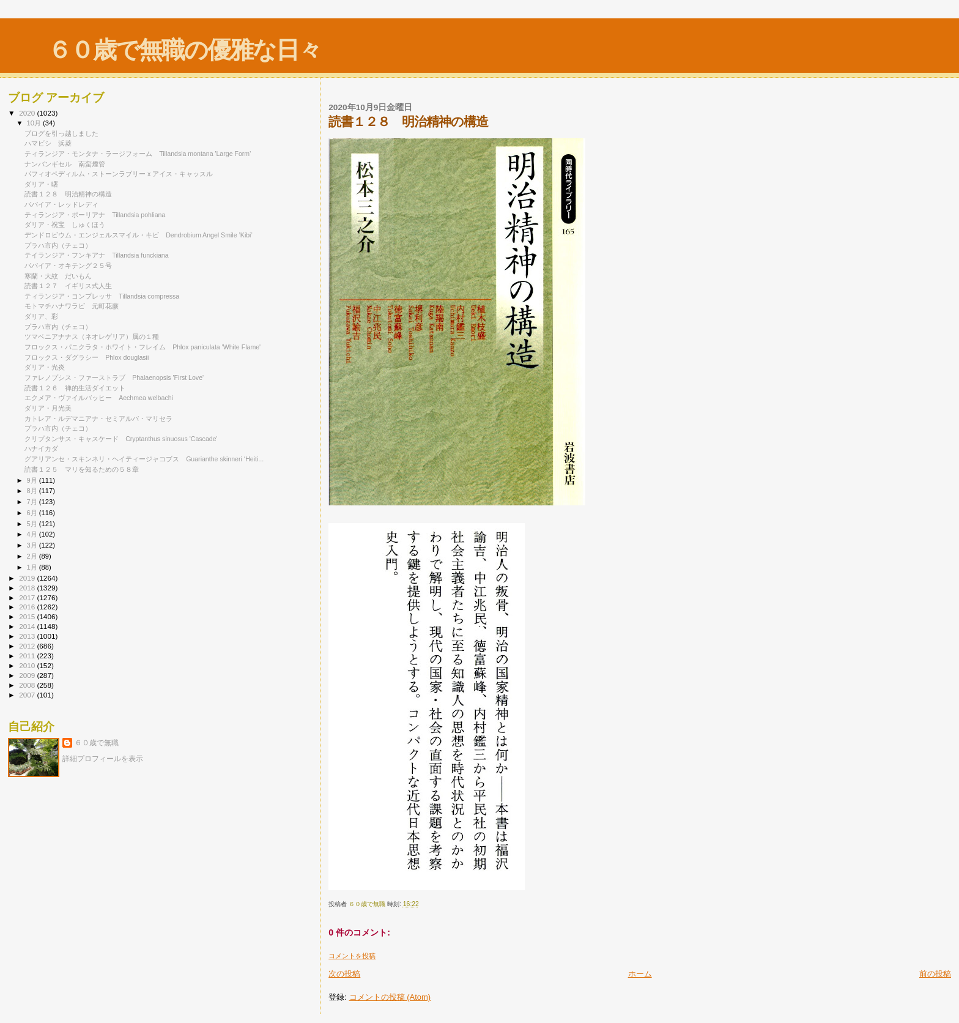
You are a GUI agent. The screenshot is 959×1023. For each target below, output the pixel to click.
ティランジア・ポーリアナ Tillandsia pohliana (94, 214)
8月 (33, 490)
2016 (28, 607)
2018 (28, 588)
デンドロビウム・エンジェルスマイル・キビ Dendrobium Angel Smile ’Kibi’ (138, 235)
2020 (28, 113)
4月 (33, 534)
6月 (33, 512)
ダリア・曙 (41, 184)
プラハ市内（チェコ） (58, 245)
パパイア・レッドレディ (61, 204)
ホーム (640, 973)
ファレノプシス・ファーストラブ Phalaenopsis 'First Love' (114, 377)
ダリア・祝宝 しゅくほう (64, 224)
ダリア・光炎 (48, 367)
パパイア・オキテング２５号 (68, 265)
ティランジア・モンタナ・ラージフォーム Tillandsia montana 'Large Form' (137, 153)
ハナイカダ (41, 448)
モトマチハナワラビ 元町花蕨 (71, 306)
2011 (28, 656)
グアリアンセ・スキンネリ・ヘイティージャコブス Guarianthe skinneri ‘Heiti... (144, 459)
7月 (33, 501)
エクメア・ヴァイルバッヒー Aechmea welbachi (98, 397)
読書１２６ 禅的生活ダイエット (74, 388)
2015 (28, 616)
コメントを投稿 (352, 955)
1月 (33, 567)
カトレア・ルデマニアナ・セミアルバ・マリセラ (101, 418)
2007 (28, 695)
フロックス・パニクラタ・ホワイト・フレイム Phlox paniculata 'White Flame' (142, 347)
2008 (28, 685)
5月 (33, 523)
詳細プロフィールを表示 (102, 758)
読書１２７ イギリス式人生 (68, 285)
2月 (33, 556)
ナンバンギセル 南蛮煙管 (64, 164)
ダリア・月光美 (51, 408)
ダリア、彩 (41, 316)
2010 (28, 665)
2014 (28, 626)
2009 (28, 675)
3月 (33, 545)
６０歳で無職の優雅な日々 (184, 50)
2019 (28, 578)
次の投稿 (344, 973)
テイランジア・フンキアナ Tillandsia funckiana (96, 255)
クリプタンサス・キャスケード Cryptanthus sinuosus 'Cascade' (120, 438)
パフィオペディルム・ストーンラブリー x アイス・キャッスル (118, 173)
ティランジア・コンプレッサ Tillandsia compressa (101, 296)
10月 (35, 123)
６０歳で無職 (97, 742)
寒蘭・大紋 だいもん (58, 276)
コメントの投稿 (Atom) (390, 997)
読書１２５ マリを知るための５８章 (81, 469)
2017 (28, 597)
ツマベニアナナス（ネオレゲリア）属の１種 (91, 336)
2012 (28, 646)
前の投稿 (935, 973)
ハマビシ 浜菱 (48, 143)
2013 (28, 636)
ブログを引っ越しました (61, 133)
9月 (33, 480)
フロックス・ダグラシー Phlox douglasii (86, 357)
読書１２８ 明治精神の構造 (68, 194)
